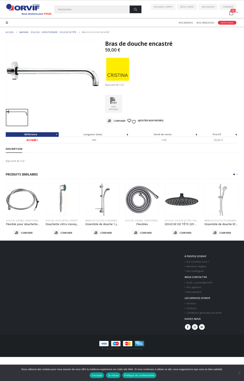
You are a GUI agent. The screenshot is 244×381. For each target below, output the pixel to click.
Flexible (20, 220)
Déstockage (227, 22)
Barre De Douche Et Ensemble (101, 220)
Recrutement (193, 292)
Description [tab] (14, 149)
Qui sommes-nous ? (197, 262)
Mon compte (187, 7)
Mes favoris (208, 7)
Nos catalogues (205, 22)
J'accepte (97, 375)
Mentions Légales (196, 267)
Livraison (191, 309)
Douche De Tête (183, 220)
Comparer (227, 7)
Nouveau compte (163, 7)
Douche (10, 220)
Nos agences (186, 22)
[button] (234, 174)
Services (191, 304)
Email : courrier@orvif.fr (199, 283)
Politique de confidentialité (139, 375)
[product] (23, 199)
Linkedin (202, 328)
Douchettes (61, 220)
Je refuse (113, 375)
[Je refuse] (239, 373)
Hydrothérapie (33, 220)
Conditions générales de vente (204, 313)
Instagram (195, 328)
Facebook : (188, 328)
